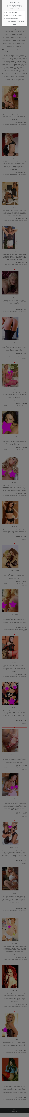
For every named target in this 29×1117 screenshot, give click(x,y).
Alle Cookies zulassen (10, 12)
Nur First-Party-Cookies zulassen (13, 15)
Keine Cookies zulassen (11, 18)
